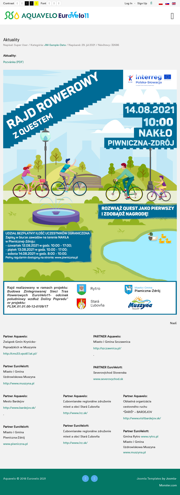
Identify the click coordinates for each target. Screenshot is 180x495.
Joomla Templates (149, 478)
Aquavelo (9, 478)
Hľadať (151, 3)
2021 (43, 478)
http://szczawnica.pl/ (107, 348)
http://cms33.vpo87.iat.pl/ (20, 353)
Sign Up (142, 3)
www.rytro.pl (149, 436)
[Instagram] (94, 478)
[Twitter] (85, 478)
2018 (23, 478)
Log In (128, 3)
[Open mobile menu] (172, 15)
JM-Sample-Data (55, 45)
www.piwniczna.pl (15, 444)
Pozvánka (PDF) (13, 62)
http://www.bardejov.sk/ (19, 408)
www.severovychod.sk (108, 379)
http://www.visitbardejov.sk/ (142, 418)
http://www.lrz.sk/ (75, 413)
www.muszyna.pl (134, 452)
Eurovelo (33, 478)
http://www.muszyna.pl (18, 383)
